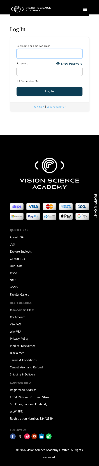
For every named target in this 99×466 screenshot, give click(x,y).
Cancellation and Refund (26, 367)
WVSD (14, 287)
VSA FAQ (15, 324)
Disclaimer (17, 353)
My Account (18, 317)
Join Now (39, 106)
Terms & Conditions (23, 360)
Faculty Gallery (19, 294)
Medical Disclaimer (22, 346)
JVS (12, 244)
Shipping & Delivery (22, 374)
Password (22, 63)
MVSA (13, 273)
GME (13, 280)
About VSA (17, 237)
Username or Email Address (33, 46)
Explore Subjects (21, 251)
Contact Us (17, 259)
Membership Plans (22, 310)
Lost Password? (56, 106)
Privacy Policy (19, 338)
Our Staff (16, 266)
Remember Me (27, 81)
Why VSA (15, 331)
